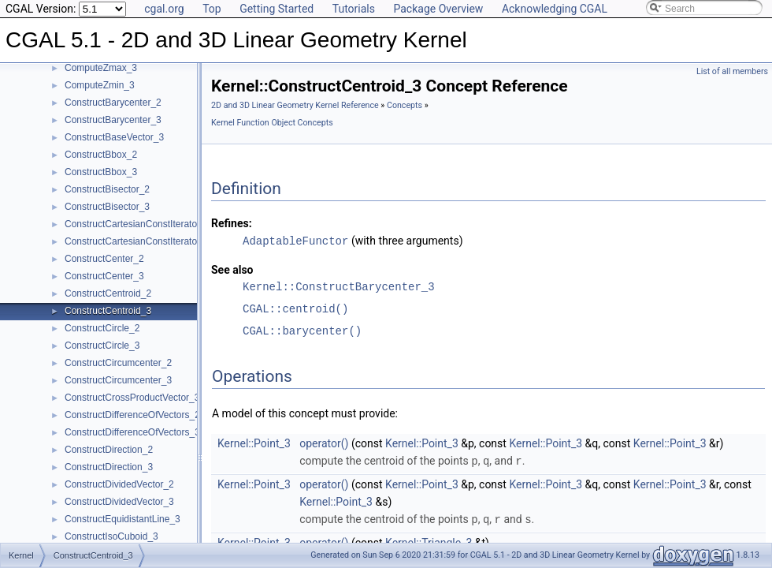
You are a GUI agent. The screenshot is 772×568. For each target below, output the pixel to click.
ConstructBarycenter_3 (113, 119)
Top (211, 8)
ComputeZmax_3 (101, 67)
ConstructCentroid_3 (108, 310)
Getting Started (276, 8)
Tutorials (353, 8)
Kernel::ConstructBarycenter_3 (339, 285)
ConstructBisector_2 (107, 189)
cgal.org (164, 8)
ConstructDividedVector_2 (119, 484)
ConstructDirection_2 (109, 449)
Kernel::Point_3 (254, 442)
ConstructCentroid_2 (108, 293)
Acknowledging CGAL (554, 8)
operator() (323, 442)
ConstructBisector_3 (107, 206)
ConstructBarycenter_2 (113, 102)
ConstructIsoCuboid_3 (111, 536)
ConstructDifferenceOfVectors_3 (132, 432)
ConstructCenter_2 (104, 258)
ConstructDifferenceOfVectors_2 (132, 414)
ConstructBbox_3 (101, 172)
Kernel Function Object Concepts (272, 123)
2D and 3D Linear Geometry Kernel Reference (295, 105)
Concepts (404, 105)
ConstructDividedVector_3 (119, 501)
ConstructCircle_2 (102, 328)
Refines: (231, 223)
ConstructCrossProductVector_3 (132, 397)
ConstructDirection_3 (109, 467)
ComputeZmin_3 (100, 85)
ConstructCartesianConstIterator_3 (137, 241)
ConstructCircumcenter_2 (118, 362)
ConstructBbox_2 (101, 154)
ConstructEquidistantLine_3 (122, 519)
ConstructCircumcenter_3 (118, 380)
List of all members (732, 71)
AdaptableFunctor (295, 240)
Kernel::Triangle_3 (428, 540)
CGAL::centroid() (295, 308)
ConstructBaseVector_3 (114, 137)
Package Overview (438, 8)
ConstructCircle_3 (102, 345)
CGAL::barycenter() (302, 330)
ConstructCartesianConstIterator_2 (137, 224)
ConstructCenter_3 (104, 276)
